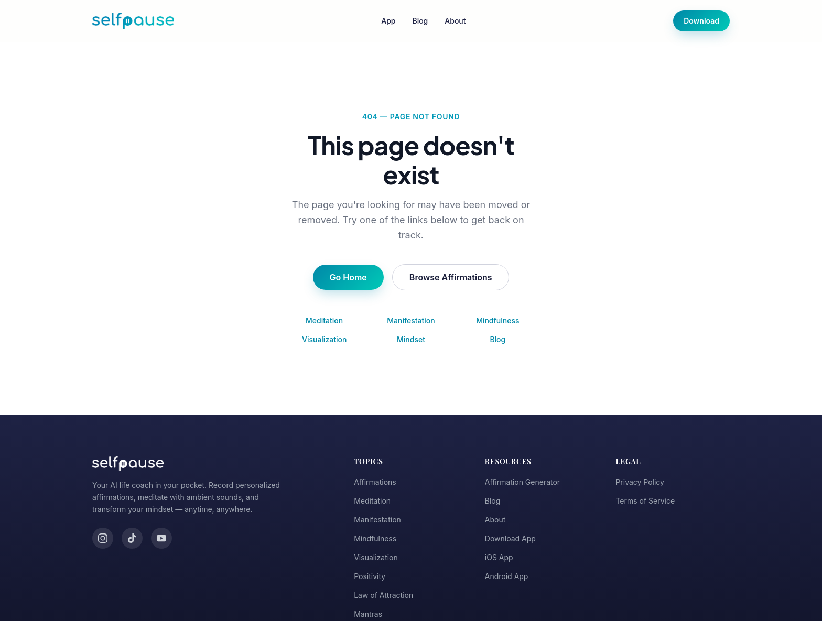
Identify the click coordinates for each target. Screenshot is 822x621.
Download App (510, 538)
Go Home (348, 277)
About (455, 20)
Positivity (369, 576)
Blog (420, 20)
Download (701, 20)
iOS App (499, 557)
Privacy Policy (639, 481)
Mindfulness (497, 320)
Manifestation (411, 320)
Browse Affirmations (450, 277)
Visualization (324, 339)
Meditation (324, 320)
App (388, 20)
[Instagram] (102, 538)
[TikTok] (132, 538)
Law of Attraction (383, 595)
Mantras (368, 613)
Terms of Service (645, 500)
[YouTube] (161, 538)
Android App (506, 576)
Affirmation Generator (522, 481)
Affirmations (375, 481)
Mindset (411, 339)
